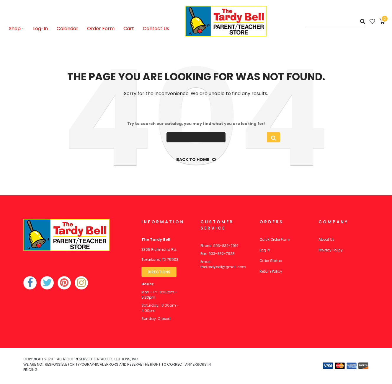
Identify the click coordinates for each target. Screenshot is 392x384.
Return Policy (270, 271)
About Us (326, 239)
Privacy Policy (330, 250)
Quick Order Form (274, 239)
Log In (264, 250)
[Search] (335, 21)
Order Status (270, 260)
